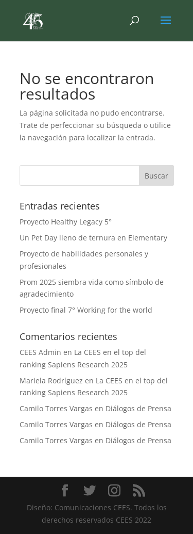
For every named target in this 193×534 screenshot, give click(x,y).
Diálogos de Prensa (138, 408)
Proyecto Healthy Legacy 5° (66, 221)
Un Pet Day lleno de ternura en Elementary (93, 237)
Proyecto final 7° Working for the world (86, 310)
